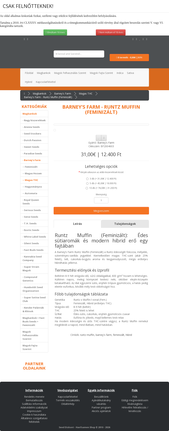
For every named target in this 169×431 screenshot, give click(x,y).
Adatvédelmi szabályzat (34, 407)
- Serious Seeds (32, 210)
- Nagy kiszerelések (34, 120)
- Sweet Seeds (31, 146)
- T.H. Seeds (29, 223)
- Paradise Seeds (32, 153)
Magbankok (39, 93)
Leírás (77, 224)
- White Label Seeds (34, 236)
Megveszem (101, 210)
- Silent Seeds (31, 243)
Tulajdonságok (125, 224)
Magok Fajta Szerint (30, 347)
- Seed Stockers (32, 133)
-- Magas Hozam (32, 173)
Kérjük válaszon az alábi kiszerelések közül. (102, 172)
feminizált (118, 335)
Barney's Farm (62, 93)
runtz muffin (87, 335)
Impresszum (34, 411)
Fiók (134, 396)
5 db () (101, 183)
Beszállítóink (101, 396)
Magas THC (85, 93)
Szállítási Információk (34, 404)
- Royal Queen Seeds (31, 201)
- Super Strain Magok (31, 268)
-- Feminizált (30, 166)
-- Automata (30, 193)
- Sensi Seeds (30, 216)
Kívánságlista (134, 404)
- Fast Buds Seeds (33, 250)
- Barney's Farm (32, 160)
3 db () (101, 178)
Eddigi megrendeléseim (134, 400)
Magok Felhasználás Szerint (30, 335)
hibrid (129, 335)
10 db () (101, 188)
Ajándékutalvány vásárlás (101, 402)
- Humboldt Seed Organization (33, 289)
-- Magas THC (30, 180)
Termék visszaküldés (68, 400)
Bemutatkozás (34, 400)
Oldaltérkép (67, 404)
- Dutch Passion (32, 140)
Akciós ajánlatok (101, 411)
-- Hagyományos (32, 186)
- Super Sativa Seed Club (34, 299)
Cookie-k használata (34, 414)
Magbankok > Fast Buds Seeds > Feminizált (34, 321)
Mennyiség (101, 194)
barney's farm (104, 335)
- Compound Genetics (30, 278)
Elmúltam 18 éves (55, 32)
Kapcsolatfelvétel (68, 396)
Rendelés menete (34, 396)
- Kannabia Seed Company (32, 258)
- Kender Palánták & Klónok (33, 309)
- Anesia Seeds (31, 127)
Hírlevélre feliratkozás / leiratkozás (135, 409)
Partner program (101, 407)
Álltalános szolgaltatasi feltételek (34, 419)
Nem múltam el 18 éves (110, 32)
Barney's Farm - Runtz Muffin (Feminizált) (48, 97)
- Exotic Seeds (31, 230)
